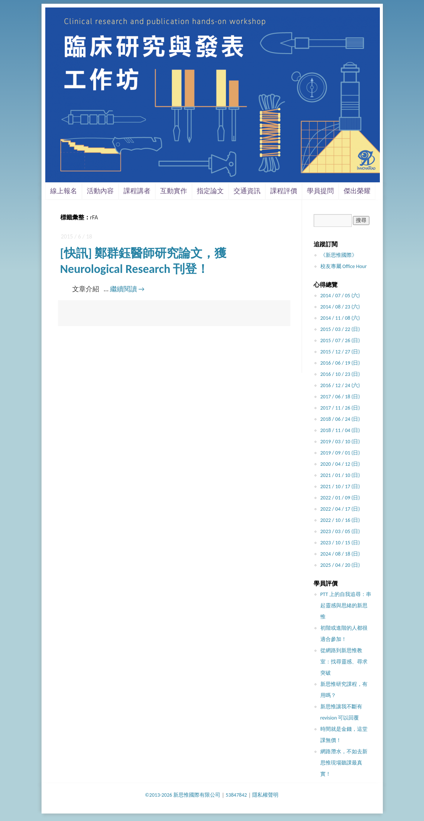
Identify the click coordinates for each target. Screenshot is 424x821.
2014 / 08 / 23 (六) (340, 307)
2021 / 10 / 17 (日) (340, 486)
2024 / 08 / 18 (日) (340, 554)
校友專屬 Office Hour (343, 266)
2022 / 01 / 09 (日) (340, 498)
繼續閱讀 (127, 289)
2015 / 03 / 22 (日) (340, 329)
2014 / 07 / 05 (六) (340, 295)
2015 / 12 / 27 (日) (340, 352)
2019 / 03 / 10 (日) (340, 441)
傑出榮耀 (357, 191)
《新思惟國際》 (338, 255)
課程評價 (283, 191)
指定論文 (210, 191)
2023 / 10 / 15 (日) (340, 542)
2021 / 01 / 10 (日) (340, 475)
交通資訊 (247, 191)
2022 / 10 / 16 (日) (340, 520)
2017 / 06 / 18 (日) (340, 396)
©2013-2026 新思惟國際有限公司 (182, 795)
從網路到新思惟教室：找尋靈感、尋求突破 (343, 661)
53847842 (236, 795)
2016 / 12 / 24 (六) (340, 385)
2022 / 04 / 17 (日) (340, 509)
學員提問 (320, 191)
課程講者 (136, 191)
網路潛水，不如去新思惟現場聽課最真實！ (343, 762)
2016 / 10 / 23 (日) (340, 374)
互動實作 (173, 191)
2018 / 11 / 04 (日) (340, 430)
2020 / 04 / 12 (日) (340, 464)
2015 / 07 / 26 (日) (340, 340)
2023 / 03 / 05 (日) (340, 531)
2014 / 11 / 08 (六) (340, 318)
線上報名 (63, 191)
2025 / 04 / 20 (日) (340, 565)
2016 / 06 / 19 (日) (340, 363)
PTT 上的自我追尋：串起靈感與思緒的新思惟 (345, 605)
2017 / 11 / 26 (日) (340, 408)
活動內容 (100, 191)
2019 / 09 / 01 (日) (340, 453)
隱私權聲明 (265, 795)
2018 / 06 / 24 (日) (340, 419)
